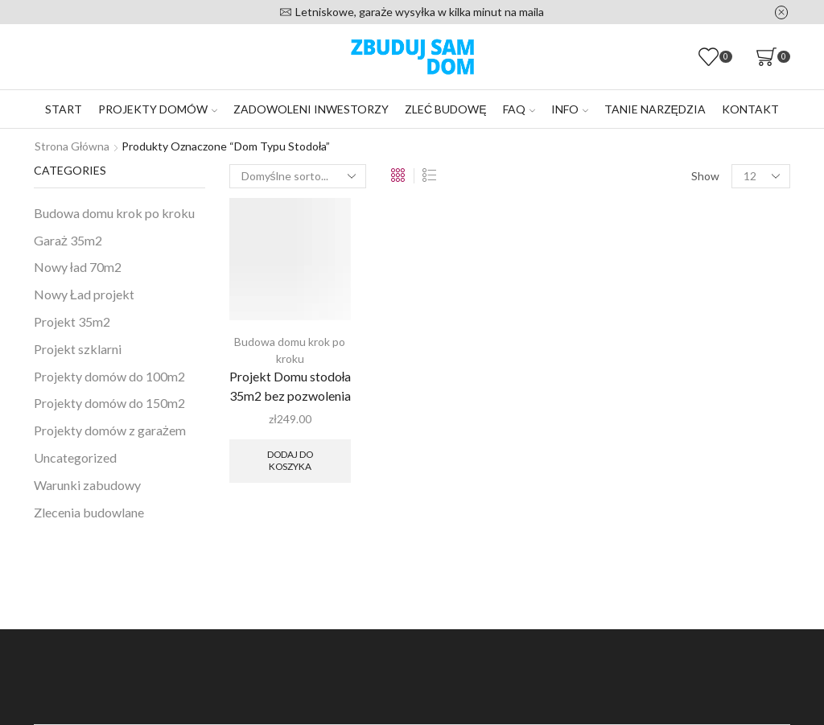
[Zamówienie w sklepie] (297, 176)
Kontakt (750, 109)
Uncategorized (75, 457)
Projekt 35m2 (72, 321)
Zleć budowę (445, 109)
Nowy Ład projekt (84, 294)
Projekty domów (157, 109)
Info (569, 109)
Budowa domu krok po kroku (114, 212)
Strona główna (72, 146)
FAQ (519, 109)
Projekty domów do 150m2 (109, 402)
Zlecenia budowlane (89, 512)
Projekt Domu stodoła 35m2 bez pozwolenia (290, 386)
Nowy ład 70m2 (78, 266)
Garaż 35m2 (68, 240)
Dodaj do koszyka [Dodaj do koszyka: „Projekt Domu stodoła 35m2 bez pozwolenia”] (290, 460)
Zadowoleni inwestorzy (311, 109)
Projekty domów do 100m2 (109, 376)
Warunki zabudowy (87, 484)
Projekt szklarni (78, 348)
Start (63, 109)
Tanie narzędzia (655, 109)
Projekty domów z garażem (110, 430)
